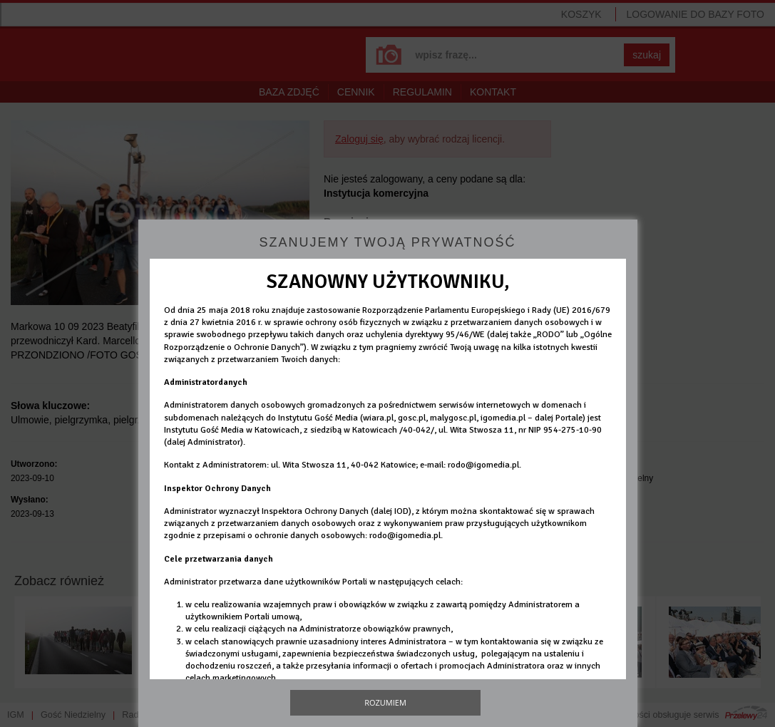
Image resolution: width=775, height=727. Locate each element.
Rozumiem (385, 702)
